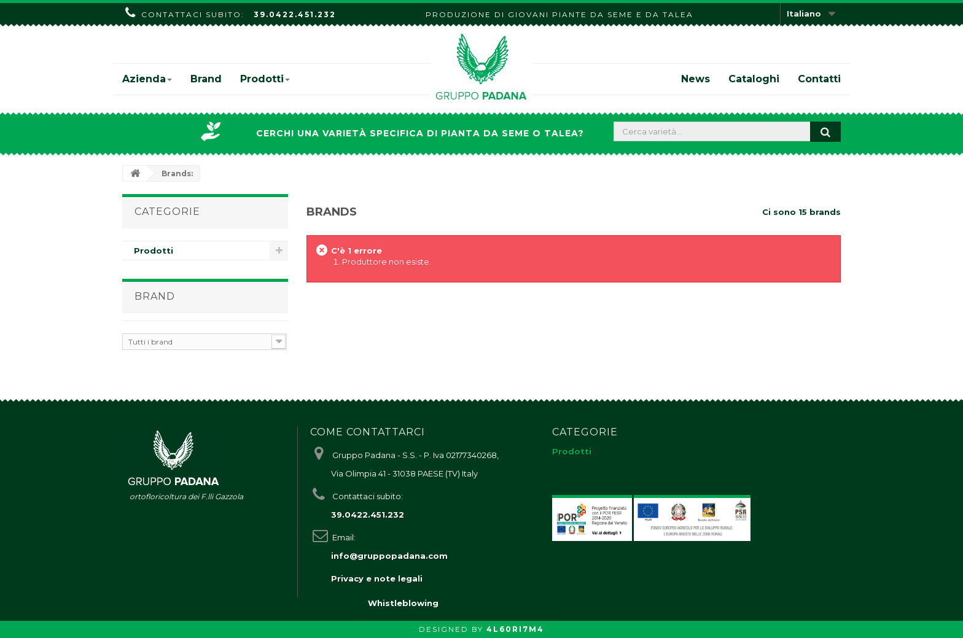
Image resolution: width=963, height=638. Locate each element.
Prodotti (265, 79)
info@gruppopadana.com (389, 556)
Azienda (147, 79)
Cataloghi (753, 79)
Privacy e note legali (377, 578)
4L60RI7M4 (515, 629)
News (695, 79)
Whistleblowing (403, 603)
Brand (206, 79)
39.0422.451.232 (295, 14)
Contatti (819, 79)
